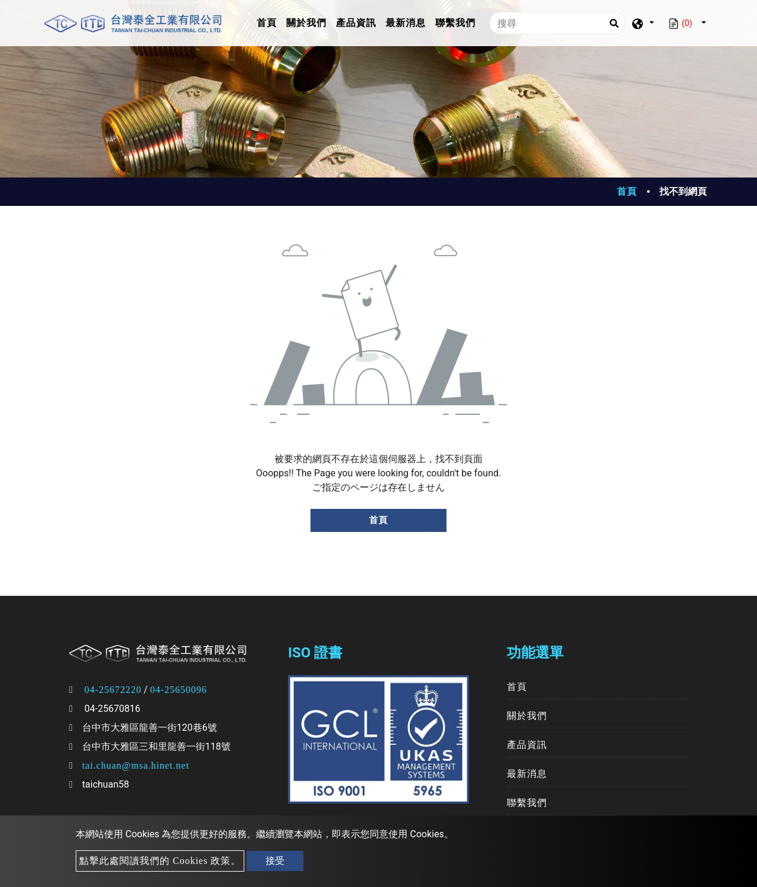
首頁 (269, 21)
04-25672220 (113, 690)
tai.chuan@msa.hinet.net (135, 765)
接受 (275, 861)
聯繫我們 (455, 23)
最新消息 (406, 23)
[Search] (614, 23)
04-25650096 (178, 690)
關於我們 (306, 23)
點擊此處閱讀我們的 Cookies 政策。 (160, 861)
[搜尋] (557, 23)
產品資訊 (356, 23)
